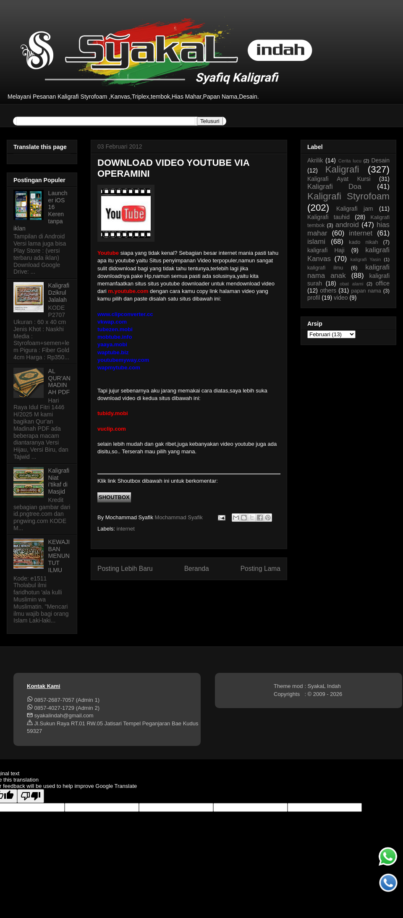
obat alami (351, 283)
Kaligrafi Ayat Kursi (339, 178)
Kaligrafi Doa (334, 187)
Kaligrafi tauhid (328, 217)
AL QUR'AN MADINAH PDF (59, 381)
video (341, 297)
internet (126, 529)
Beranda (196, 568)
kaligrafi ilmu (325, 268)
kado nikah (363, 242)
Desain (380, 160)
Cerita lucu (349, 160)
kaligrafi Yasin (366, 259)
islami (316, 242)
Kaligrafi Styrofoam (348, 196)
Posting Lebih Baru (125, 568)
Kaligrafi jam (354, 208)
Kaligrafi (342, 169)
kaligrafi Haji (326, 250)
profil (313, 297)
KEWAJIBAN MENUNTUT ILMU (59, 556)
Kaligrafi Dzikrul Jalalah (59, 292)
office (383, 283)
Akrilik (315, 160)
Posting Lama (260, 568)
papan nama (366, 291)
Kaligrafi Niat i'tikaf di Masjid (59, 481)
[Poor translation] (30, 796)
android (347, 225)
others (328, 290)
